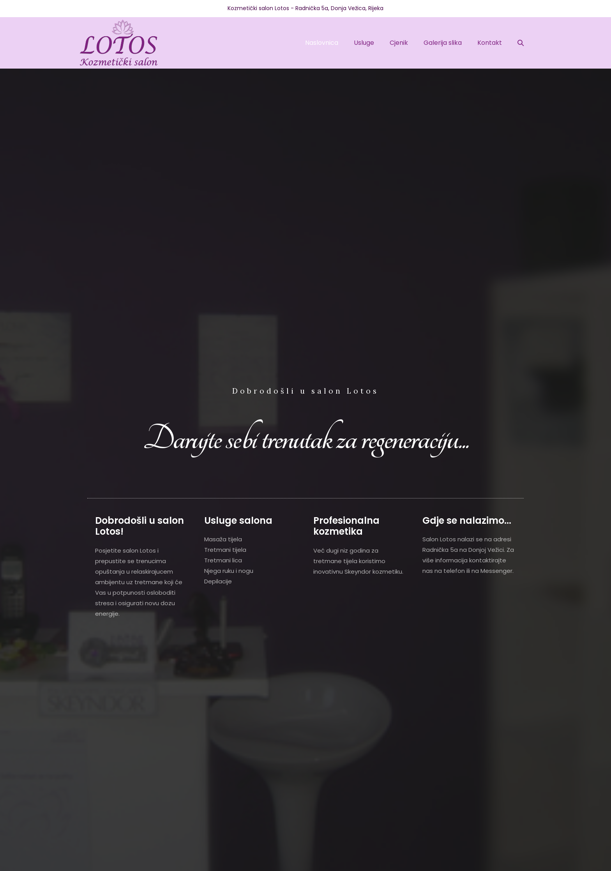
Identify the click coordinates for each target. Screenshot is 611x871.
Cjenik (399, 42)
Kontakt (489, 42)
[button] (521, 43)
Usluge (364, 42)
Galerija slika (443, 42)
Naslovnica (321, 42)
